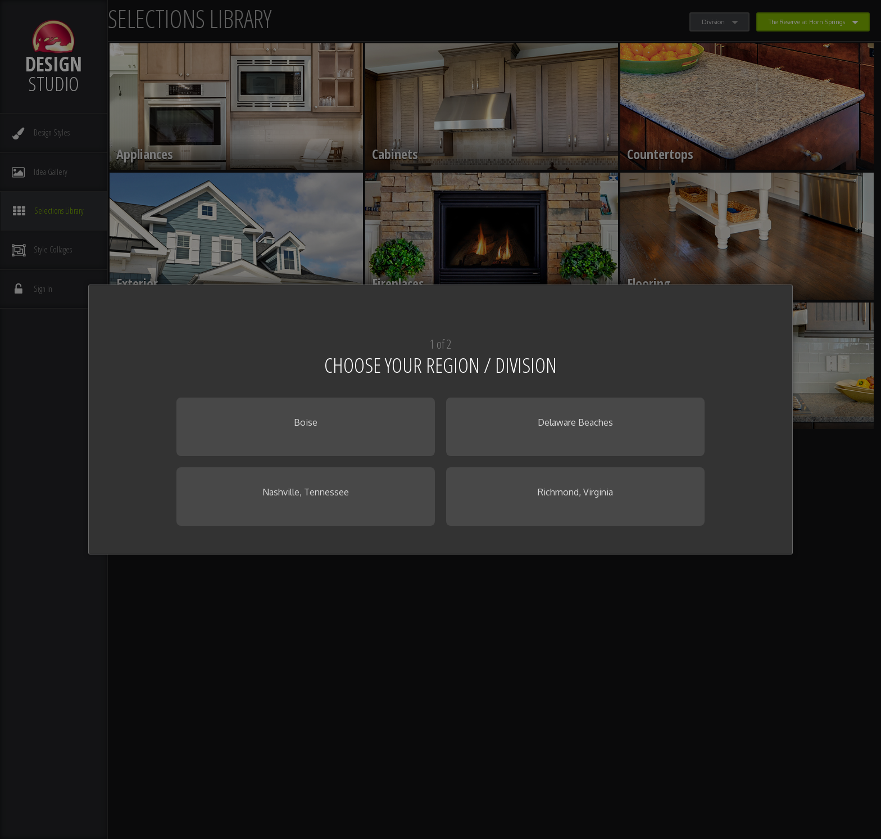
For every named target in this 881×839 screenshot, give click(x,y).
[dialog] (440, 419)
